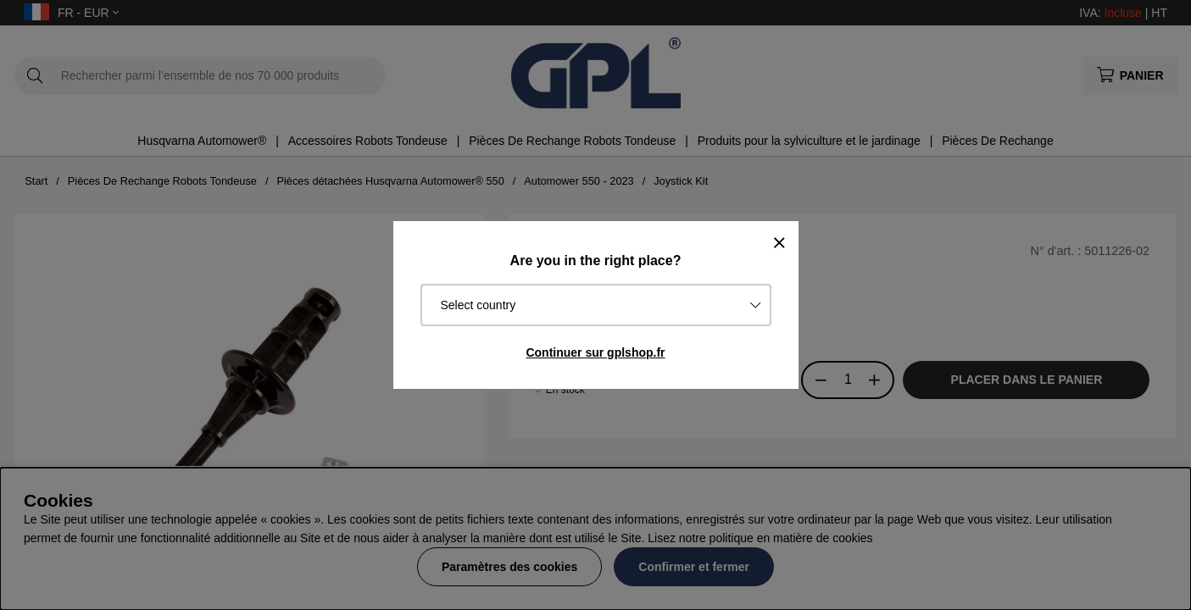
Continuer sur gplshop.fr (595, 352)
